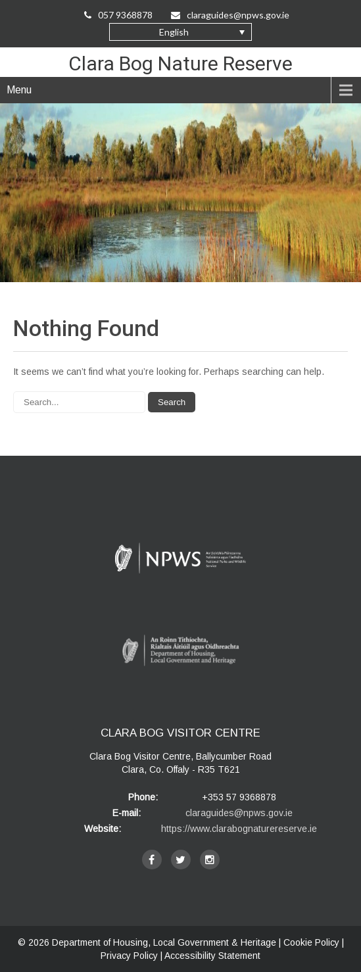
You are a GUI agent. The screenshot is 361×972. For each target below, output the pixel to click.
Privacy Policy (129, 955)
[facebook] (152, 859)
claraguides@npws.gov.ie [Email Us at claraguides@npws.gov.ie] (231, 14)
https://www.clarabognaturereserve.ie (239, 828)
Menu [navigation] (19, 89)
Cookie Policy (311, 942)
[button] (180, 32)
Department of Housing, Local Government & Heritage (165, 942)
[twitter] (181, 859)
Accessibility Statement (212, 955)
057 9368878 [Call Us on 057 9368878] (118, 14)
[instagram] (210, 859)
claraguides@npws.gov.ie (239, 813)
